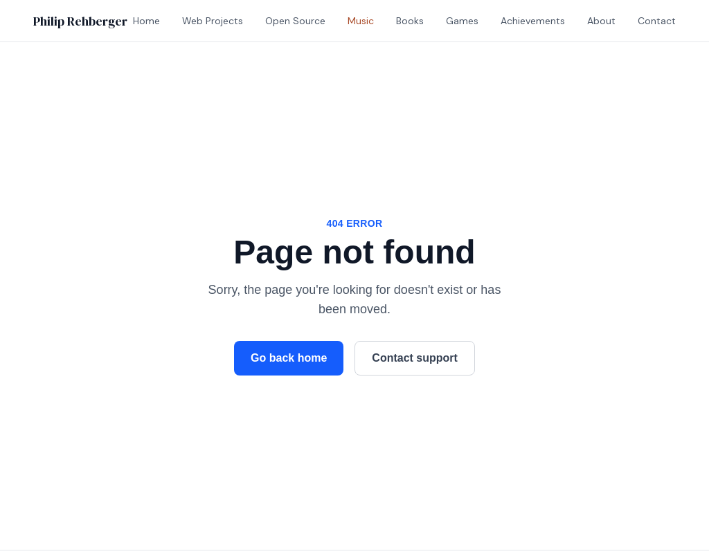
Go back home (289, 358)
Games (462, 21)
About (601, 21)
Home (146, 21)
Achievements (533, 21)
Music (361, 21)
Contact (657, 21)
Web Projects (212, 21)
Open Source (295, 21)
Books (410, 21)
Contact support (415, 358)
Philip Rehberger (80, 21)
